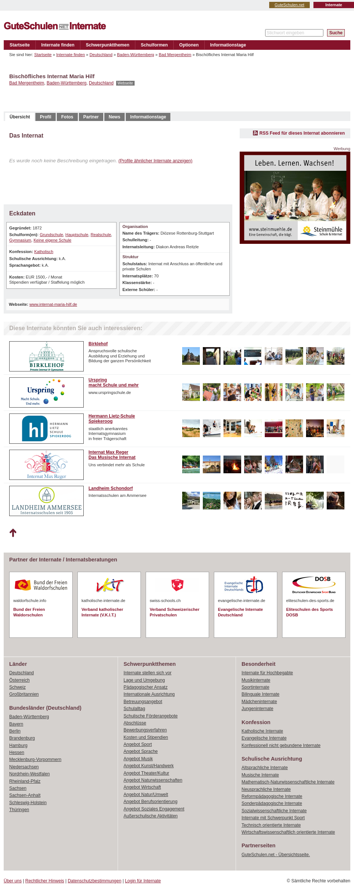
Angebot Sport (138, 744)
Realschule (101, 234)
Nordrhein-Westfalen (29, 773)
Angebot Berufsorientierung (150, 801)
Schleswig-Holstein (27, 802)
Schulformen (154, 45)
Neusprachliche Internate (266, 789)
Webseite (125, 83)
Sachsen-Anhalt (25, 795)
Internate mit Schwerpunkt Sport (273, 817)
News (114, 117)
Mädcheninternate (259, 701)
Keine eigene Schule (53, 240)
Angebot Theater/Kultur (146, 773)
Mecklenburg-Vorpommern (35, 759)
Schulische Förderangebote (151, 716)
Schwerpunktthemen (107, 45)
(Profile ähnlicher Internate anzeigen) (155, 160)
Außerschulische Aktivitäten (151, 816)
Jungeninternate (257, 708)
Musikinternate (256, 680)
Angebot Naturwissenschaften (153, 780)
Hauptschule (76, 234)
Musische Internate (260, 775)
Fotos (67, 117)
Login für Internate (143, 880)
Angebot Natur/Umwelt (146, 794)
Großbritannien (24, 694)
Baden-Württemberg (135, 54)
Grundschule (51, 234)
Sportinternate (255, 687)
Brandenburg (22, 738)
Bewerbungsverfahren (145, 730)
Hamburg (18, 745)
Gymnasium (20, 240)
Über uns (13, 880)
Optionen (189, 45)
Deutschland (101, 54)
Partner (91, 117)
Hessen (16, 752)
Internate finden (57, 45)
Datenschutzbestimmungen (94, 880)
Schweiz (17, 687)
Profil (45, 117)
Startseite (20, 45)
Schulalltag (134, 708)
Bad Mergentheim (175, 54)
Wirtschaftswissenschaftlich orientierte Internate (288, 832)
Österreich (19, 680)
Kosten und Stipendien (146, 737)
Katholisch (43, 251)
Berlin (15, 731)
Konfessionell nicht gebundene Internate (281, 745)
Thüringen (19, 809)
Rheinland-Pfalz (25, 781)
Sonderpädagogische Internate (272, 803)
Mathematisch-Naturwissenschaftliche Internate (288, 782)
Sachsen (18, 788)
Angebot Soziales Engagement (154, 809)
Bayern (16, 724)
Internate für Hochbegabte (267, 672)
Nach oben (12, 533)
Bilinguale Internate (261, 694)
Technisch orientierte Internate (271, 825)
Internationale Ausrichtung (149, 694)
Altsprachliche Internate (265, 767)
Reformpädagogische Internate (272, 796)
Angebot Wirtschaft (142, 787)
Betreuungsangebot (143, 701)
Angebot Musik (138, 758)
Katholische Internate (262, 731)
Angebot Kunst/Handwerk (149, 765)
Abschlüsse (135, 723)
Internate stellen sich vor (147, 672)
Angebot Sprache (141, 751)
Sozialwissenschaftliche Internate (274, 810)
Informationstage (228, 45)
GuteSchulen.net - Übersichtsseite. (276, 854)
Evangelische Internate (264, 738)
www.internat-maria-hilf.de (53, 304)
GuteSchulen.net (289, 5)
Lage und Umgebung (144, 680)
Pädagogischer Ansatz (145, 687)
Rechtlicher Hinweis (44, 880)
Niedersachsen (24, 766)
